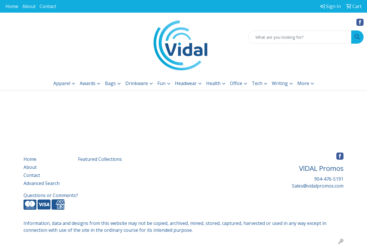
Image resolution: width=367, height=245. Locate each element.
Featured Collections (100, 159)
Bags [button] (110, 83)
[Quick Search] (300, 37)
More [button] (303, 83)
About (29, 6)
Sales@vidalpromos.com (317, 186)
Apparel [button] (61, 83)
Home (11, 6)
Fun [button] (161, 83)
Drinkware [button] (136, 83)
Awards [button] (87, 83)
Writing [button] (280, 83)
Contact (48, 6)
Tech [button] (257, 83)
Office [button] (236, 83)
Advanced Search (42, 183)
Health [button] (213, 83)
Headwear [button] (186, 83)
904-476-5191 (328, 179)
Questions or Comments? (51, 195)
